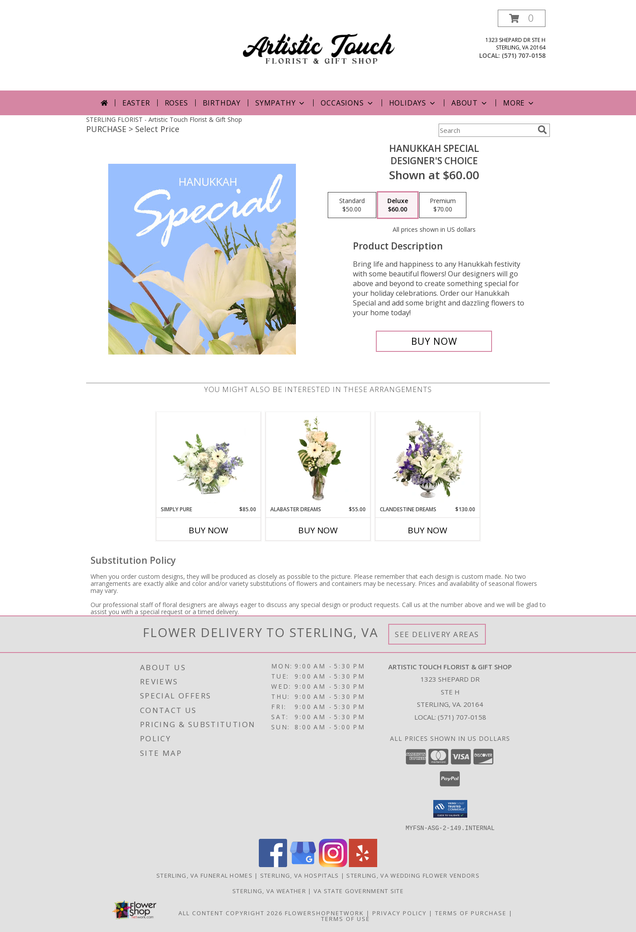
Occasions (347, 103)
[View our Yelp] (363, 864)
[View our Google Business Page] (303, 864)
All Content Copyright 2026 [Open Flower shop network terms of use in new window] (230, 913)
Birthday (222, 103)
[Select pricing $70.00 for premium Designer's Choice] (443, 205)
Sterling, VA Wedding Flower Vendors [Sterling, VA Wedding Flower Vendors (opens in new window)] (413, 875)
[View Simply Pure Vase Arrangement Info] (209, 458)
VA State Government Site (359, 890)
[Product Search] (486, 130)
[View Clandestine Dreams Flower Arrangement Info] (428, 458)
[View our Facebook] (273, 864)
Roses (176, 103)
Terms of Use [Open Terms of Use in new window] (345, 918)
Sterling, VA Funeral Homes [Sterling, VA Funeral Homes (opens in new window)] (204, 875)
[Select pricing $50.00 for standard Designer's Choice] (352, 205)
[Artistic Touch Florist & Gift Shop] (319, 50)
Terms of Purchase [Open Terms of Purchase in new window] (471, 913)
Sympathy (280, 103)
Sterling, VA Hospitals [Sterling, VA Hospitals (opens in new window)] (299, 875)
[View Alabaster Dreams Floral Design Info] (318, 458)
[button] (521, 18)
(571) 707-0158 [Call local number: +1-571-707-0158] (523, 55)
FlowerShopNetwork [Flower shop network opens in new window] (324, 913)
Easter (136, 103)
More (519, 103)
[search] (542, 130)
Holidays (413, 103)
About (469, 103)
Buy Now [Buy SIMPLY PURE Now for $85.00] (208, 530)
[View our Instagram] (333, 864)
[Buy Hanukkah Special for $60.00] (434, 341)
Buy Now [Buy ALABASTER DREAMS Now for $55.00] (318, 530)
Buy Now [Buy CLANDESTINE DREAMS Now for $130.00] (427, 530)
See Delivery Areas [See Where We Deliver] (437, 634)
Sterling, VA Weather (269, 890)
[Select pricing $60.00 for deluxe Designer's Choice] (397, 205)
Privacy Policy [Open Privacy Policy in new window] (399, 913)
